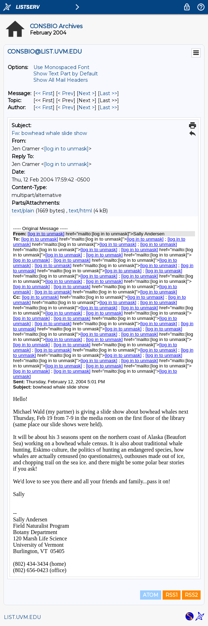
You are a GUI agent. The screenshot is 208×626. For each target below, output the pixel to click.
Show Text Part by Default (65, 73)
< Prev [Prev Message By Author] (66, 107)
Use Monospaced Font (61, 67)
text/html (80, 210)
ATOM (150, 595)
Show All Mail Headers (60, 80)
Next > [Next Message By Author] (86, 107)
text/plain (23, 210)
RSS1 (171, 595)
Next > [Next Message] (86, 93)
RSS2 (191, 595)
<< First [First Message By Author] (44, 107)
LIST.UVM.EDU (22, 617)
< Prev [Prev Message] (66, 93)
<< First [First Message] (44, 93)
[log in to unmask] (66, 148)
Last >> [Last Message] (108, 93)
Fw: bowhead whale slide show (49, 133)
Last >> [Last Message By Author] (108, 107)
